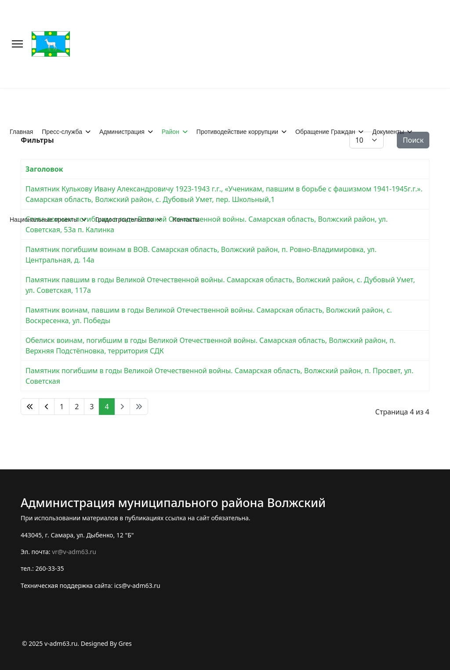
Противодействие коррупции (237, 131)
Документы (388, 131)
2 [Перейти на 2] (77, 406)
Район (170, 131)
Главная (21, 131)
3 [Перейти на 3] (92, 406)
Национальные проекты (44, 219)
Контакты (186, 219)
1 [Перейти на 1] (62, 406)
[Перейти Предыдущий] (46, 406)
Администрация (122, 131)
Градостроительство (124, 219)
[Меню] (17, 44)
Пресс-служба (62, 131)
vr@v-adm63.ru (74, 552)
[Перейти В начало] (30, 406)
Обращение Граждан (325, 131)
